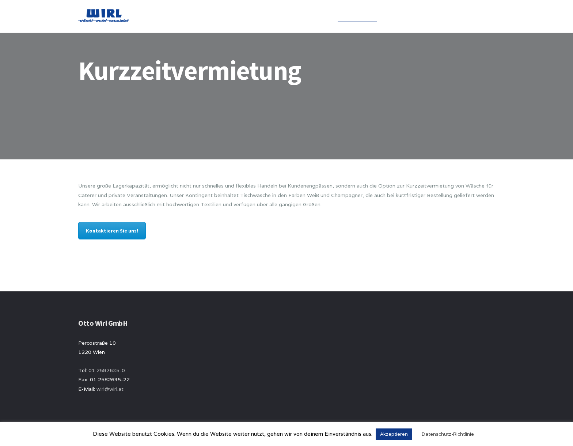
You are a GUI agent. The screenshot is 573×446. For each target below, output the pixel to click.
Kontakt (448, 16)
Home (282, 16)
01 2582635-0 (106, 370)
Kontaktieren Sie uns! (112, 230)
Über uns (313, 16)
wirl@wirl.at (110, 389)
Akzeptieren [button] (394, 434)
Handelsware (406, 16)
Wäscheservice (357, 16)
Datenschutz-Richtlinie (448, 434)
